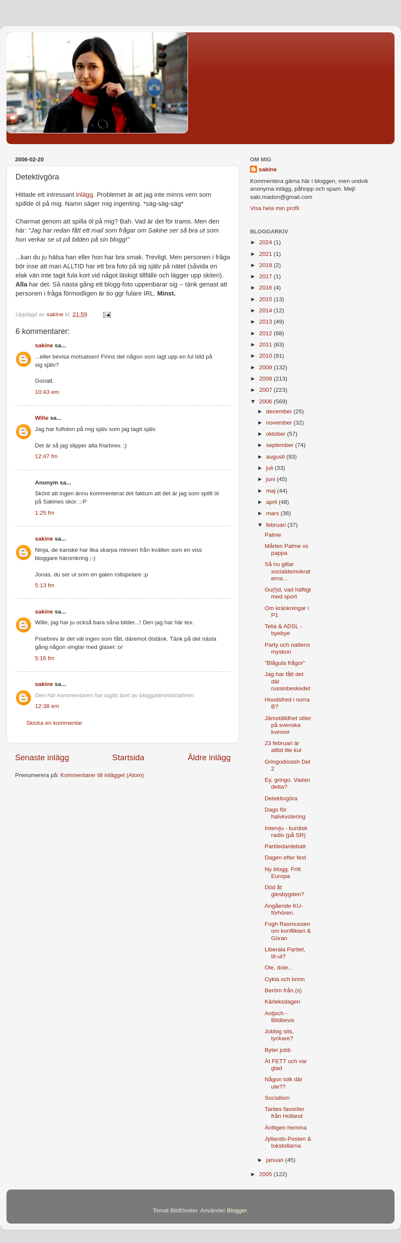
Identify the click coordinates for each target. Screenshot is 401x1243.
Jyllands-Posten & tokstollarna (288, 1142)
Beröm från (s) (283, 990)
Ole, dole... (279, 967)
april (272, 502)
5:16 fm (44, 658)
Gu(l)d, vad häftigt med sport (288, 593)
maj (271, 491)
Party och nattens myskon (287, 648)
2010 (266, 355)
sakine (44, 345)
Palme (273, 535)
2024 (266, 242)
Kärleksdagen (283, 1001)
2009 (266, 367)
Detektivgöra (281, 798)
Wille (41, 418)
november (280, 422)
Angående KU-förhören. (284, 909)
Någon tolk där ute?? (284, 1082)
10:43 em (47, 392)
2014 (266, 310)
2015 (266, 299)
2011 (266, 344)
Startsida (128, 757)
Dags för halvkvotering (285, 813)
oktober (276, 434)
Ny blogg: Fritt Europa (283, 872)
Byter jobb (278, 1050)
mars (273, 513)
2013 (266, 321)
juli (270, 468)
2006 (266, 401)
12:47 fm (46, 456)
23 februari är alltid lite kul (283, 746)
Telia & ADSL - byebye (283, 629)
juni (271, 479)
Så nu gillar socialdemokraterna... (287, 571)
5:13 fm (44, 585)
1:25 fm (44, 513)
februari (277, 525)
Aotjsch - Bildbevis (279, 1016)
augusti (276, 456)
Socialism (277, 1098)
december (280, 411)
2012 (266, 333)
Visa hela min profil (274, 208)
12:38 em (47, 706)
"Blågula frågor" (285, 663)
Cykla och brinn (285, 979)
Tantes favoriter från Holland (284, 1112)
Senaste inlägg (42, 757)
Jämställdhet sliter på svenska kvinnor (288, 725)
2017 (266, 276)
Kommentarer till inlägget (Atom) (102, 775)
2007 (266, 390)
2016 (266, 287)
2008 (266, 378)
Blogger (237, 1210)
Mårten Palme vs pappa (286, 549)
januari (275, 1160)
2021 (266, 254)
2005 (266, 1174)
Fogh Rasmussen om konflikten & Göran (288, 931)
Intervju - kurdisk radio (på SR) (286, 831)
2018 (266, 265)
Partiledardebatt (285, 846)
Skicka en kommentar (54, 723)
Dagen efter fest (285, 857)
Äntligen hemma (286, 1127)
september (280, 445)
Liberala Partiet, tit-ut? (285, 953)
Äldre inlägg (209, 757)
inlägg (84, 194)
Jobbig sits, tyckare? (279, 1035)
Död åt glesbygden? (284, 890)
